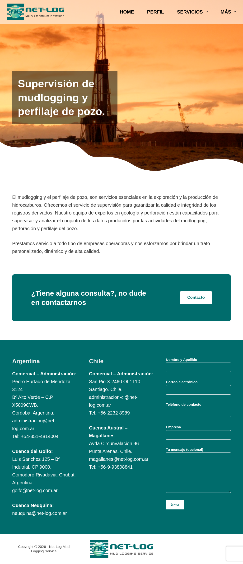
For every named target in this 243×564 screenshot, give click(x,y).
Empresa (198, 431)
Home (127, 11)
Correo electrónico (198, 386)
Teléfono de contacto (198, 408)
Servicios (193, 12)
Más (228, 12)
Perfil (155, 11)
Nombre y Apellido (198, 363)
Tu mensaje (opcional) (198, 470)
